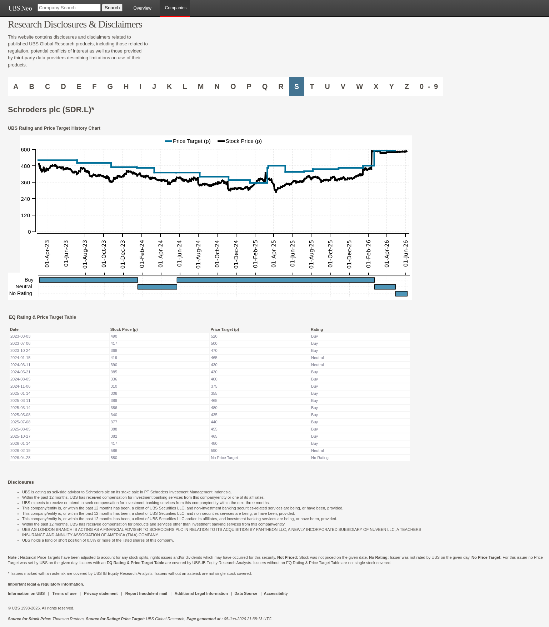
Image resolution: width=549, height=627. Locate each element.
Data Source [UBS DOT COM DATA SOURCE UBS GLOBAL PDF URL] (245, 593)
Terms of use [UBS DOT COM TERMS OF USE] (64, 593)
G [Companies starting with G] (110, 86)
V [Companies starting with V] (343, 86)
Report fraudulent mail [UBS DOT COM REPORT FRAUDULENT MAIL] (146, 593)
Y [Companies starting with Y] (391, 86)
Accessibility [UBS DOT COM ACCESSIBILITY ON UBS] (276, 593)
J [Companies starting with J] (154, 86)
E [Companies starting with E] (79, 86)
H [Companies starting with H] (126, 86)
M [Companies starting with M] (201, 86)
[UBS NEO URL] (20, 8)
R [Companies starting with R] (280, 86)
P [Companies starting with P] (248, 86)
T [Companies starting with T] (312, 86)
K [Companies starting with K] (169, 86)
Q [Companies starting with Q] (265, 86)
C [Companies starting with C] (47, 86)
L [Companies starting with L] (185, 86)
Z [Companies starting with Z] (407, 86)
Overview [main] (142, 8)
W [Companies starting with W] (359, 86)
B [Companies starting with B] (31, 86)
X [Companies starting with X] (376, 86)
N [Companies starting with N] (216, 86)
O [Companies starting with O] (233, 86)
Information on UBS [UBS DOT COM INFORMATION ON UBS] (27, 593)
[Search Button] (112, 7)
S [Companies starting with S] (296, 86)
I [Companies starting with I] (140, 86)
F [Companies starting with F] (94, 86)
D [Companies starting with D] (63, 86)
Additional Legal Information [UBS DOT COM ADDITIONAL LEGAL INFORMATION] (201, 593)
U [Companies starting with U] (327, 86)
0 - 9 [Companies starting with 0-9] (429, 86)
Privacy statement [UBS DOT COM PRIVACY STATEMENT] (101, 593)
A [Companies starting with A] (15, 86)
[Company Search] (69, 7)
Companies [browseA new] (176, 7)
